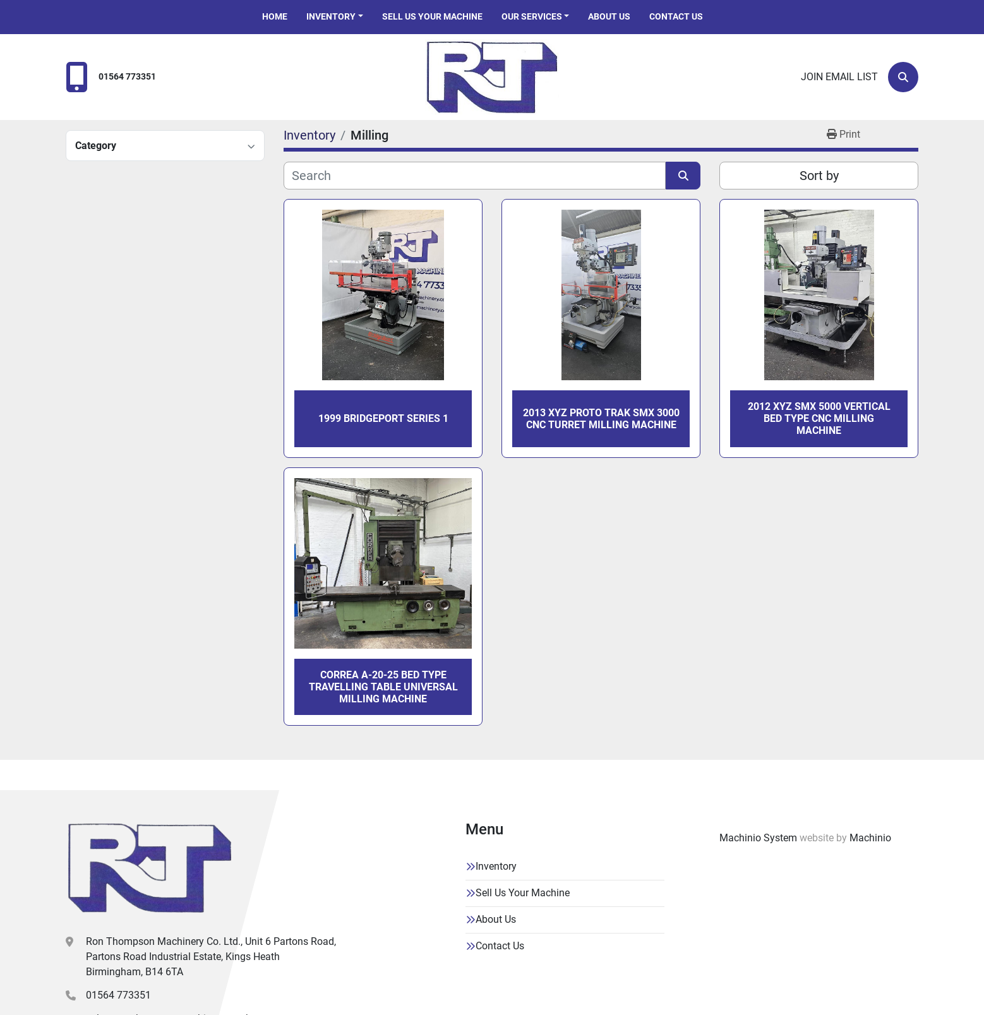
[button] (334, 16)
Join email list (839, 77)
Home (274, 16)
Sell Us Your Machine (432, 16)
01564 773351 (127, 76)
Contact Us (676, 16)
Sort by (819, 175)
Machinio (870, 838)
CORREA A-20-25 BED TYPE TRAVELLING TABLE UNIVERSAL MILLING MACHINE (383, 687)
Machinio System (758, 838)
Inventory (331, 16)
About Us (609, 16)
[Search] (903, 77)
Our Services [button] (531, 16)
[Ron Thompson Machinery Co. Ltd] (150, 867)
